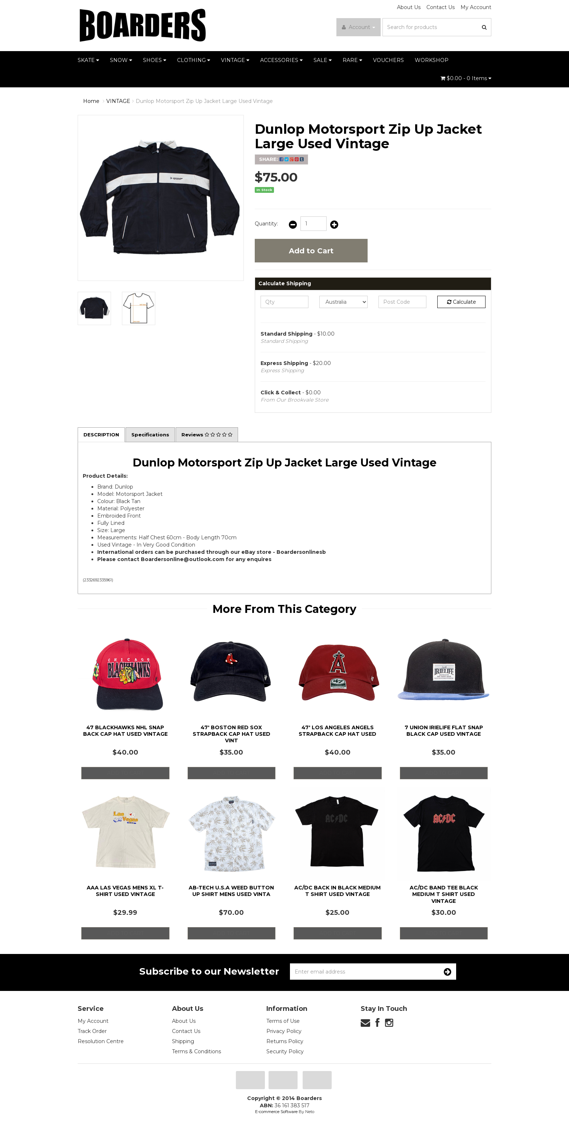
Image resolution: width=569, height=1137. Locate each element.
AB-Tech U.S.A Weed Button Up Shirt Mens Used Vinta (231, 891)
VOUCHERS (388, 60)
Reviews (213, 435)
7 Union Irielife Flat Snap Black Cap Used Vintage (444, 731)
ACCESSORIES (281, 60)
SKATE (88, 60)
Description (102, 435)
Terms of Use (283, 1021)
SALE (323, 60)
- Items (466, 78)
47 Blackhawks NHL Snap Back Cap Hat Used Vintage (125, 731)
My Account (475, 7)
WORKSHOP (432, 60)
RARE (352, 60)
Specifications (153, 435)
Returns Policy (284, 1041)
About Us (409, 7)
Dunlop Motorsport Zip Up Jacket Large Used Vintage (204, 101)
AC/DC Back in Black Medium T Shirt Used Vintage (337, 891)
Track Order (92, 1031)
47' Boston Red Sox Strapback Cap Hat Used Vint (231, 734)
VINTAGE (235, 60)
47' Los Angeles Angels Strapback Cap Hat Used (337, 731)
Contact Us (440, 7)
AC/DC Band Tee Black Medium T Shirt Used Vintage (444, 894)
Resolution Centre (101, 1041)
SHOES (154, 60)
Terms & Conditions (196, 1052)
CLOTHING (193, 60)
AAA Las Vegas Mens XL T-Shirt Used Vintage (125, 891)
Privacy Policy (284, 1031)
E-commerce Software (276, 1112)
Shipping (183, 1041)
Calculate (461, 302)
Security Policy (285, 1052)
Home (91, 101)
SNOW (121, 60)
